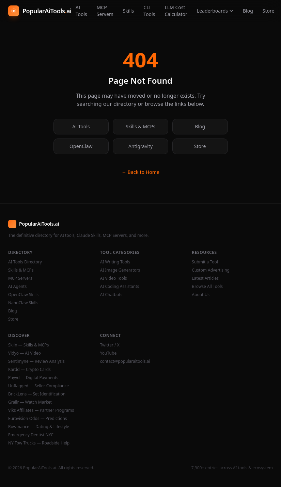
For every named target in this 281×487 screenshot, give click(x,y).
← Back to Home (140, 172)
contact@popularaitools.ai (125, 361)
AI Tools (81, 10)
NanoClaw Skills (23, 303)
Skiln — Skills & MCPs (28, 345)
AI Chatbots (111, 294)
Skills (128, 10)
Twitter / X (110, 345)
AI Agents (17, 286)
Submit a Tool (205, 262)
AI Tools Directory (25, 262)
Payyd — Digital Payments (33, 377)
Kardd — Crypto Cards (29, 369)
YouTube (108, 353)
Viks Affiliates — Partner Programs (41, 410)
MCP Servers (105, 10)
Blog (248, 10)
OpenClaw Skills (23, 294)
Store (269, 10)
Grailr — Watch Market (30, 402)
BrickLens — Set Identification (36, 394)
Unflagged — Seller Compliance (38, 386)
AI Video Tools (113, 278)
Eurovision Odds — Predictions (37, 418)
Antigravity (140, 146)
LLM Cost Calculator (176, 10)
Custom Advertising (211, 270)
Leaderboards (215, 10)
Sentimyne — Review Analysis (36, 361)
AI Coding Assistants (119, 286)
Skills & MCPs (140, 126)
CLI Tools (149, 10)
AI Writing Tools (115, 262)
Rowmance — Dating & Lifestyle (38, 426)
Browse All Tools (207, 286)
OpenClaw (80, 146)
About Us (200, 294)
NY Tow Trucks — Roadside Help (38, 443)
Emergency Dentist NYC (30, 435)
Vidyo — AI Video (24, 353)
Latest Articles (205, 278)
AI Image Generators (120, 270)
